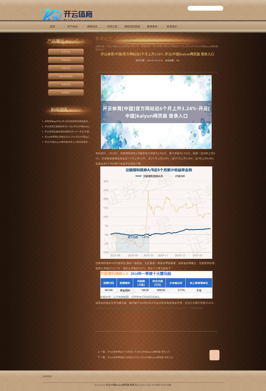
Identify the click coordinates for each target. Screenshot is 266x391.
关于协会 (72, 26)
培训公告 (112, 26)
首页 (52, 26)
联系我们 (172, 26)
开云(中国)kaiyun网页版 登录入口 (123, 46)
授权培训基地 (132, 26)
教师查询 (152, 26)
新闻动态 (92, 26)
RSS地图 (156, 385)
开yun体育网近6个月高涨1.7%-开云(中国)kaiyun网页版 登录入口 (139, 352)
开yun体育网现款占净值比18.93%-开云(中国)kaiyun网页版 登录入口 (140, 357)
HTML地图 (166, 385)
